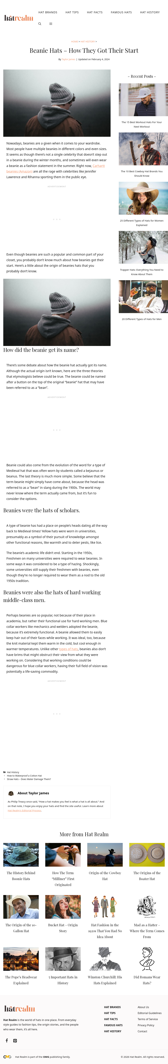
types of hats (68, 649)
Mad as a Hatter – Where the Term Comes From (147, 931)
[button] (39, 24)
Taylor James (68, 59)
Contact (142, 1031)
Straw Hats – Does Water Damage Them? (29, 779)
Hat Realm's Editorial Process (24, 810)
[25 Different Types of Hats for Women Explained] (143, 199)
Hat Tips (72, 12)
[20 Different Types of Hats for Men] (143, 297)
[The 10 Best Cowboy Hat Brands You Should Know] (143, 149)
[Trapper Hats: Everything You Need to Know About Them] (143, 248)
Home (74, 41)
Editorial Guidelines (150, 1013)
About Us (143, 1007)
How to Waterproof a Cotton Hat (24, 775)
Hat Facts (95, 12)
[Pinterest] (14, 1040)
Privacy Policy (146, 1025)
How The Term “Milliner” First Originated (63, 879)
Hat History (150, 12)
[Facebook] (6, 1040)
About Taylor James (33, 793)
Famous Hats (121, 12)
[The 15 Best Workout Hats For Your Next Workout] (143, 100)
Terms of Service (148, 1019)
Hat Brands (47, 12)
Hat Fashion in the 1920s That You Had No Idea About (105, 931)
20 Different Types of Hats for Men (142, 319)
